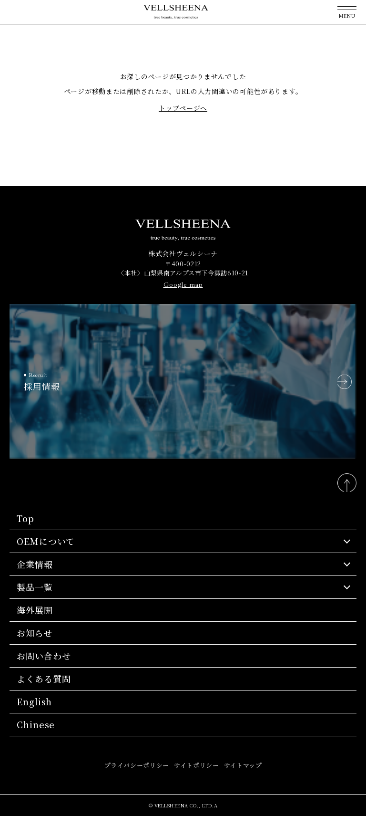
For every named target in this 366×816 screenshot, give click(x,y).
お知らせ (34, 633)
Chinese (36, 724)
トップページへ (183, 108)
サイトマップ (243, 765)
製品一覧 (35, 587)
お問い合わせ (44, 655)
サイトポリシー (196, 765)
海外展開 (35, 610)
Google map (183, 285)
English (34, 701)
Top (25, 518)
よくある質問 (44, 678)
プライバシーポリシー (137, 765)
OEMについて (46, 541)
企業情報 (35, 564)
